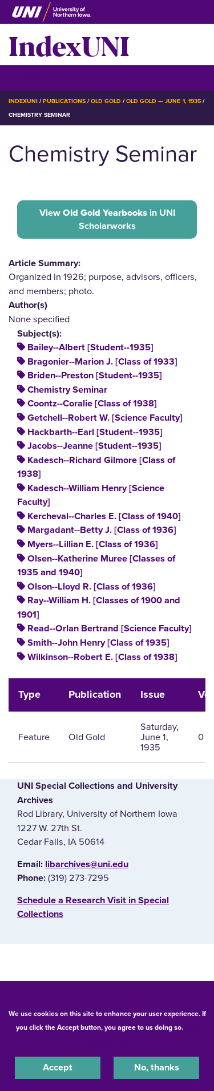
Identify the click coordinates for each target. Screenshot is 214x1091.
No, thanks (156, 1067)
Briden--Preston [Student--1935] (94, 375)
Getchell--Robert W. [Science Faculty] (105, 418)
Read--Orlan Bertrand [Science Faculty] (109, 628)
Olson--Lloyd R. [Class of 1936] (91, 586)
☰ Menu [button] (29, 77)
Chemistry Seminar (67, 390)
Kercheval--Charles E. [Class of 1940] (104, 516)
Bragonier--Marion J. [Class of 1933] (102, 361)
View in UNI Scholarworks (107, 219)
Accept (57, 1067)
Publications (64, 101)
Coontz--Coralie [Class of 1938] (92, 403)
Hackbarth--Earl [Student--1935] (95, 432)
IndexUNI (69, 44)
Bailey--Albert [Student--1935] (90, 347)
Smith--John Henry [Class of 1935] (98, 643)
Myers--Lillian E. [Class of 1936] (92, 544)
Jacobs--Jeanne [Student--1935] (94, 446)
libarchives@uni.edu (86, 864)
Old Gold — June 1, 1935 (163, 101)
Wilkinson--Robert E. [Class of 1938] (102, 657)
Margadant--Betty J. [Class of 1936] (101, 530)
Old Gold (106, 101)
